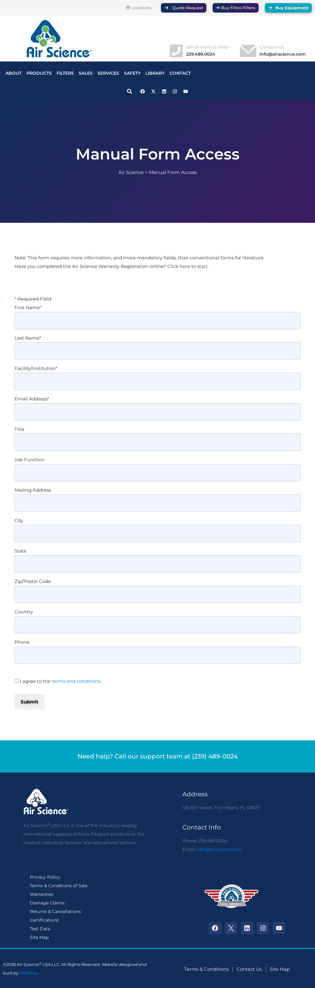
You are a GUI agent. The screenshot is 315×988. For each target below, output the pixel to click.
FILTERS (65, 73)
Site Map (39, 937)
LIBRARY (155, 73)
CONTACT (180, 73)
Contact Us (271, 47)
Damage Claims (47, 903)
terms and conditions (76, 681)
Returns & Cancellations (55, 911)
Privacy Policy (45, 877)
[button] (129, 91)
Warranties (41, 894)
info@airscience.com (219, 849)
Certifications (44, 920)
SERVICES (108, 73)
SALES (86, 73)
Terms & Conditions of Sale (58, 885)
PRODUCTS (39, 73)
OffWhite (28, 972)
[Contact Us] (247, 51)
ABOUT (14, 73)
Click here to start (187, 266)
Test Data (40, 928)
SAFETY (132, 73)
